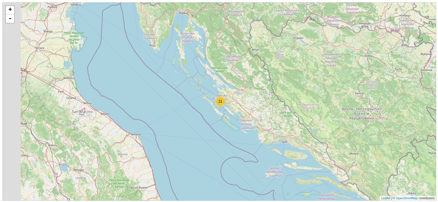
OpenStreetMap (407, 198)
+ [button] (10, 10)
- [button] (10, 19)
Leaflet (386, 198)
